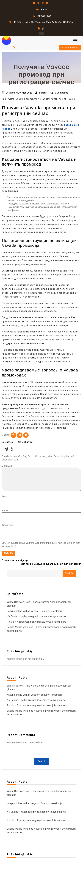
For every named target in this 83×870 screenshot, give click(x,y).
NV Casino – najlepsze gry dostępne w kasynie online (36, 616)
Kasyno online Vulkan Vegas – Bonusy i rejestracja (34, 611)
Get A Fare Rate (70, 47)
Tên (5, 496)
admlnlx (41, 92)
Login (41, 28)
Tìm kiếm (69, 573)
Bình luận (7, 465)
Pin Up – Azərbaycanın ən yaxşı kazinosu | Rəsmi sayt (36, 621)
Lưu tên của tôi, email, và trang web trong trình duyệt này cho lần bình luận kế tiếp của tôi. (41, 544)
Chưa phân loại (25, 442)
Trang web (7, 525)
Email (5, 510)
